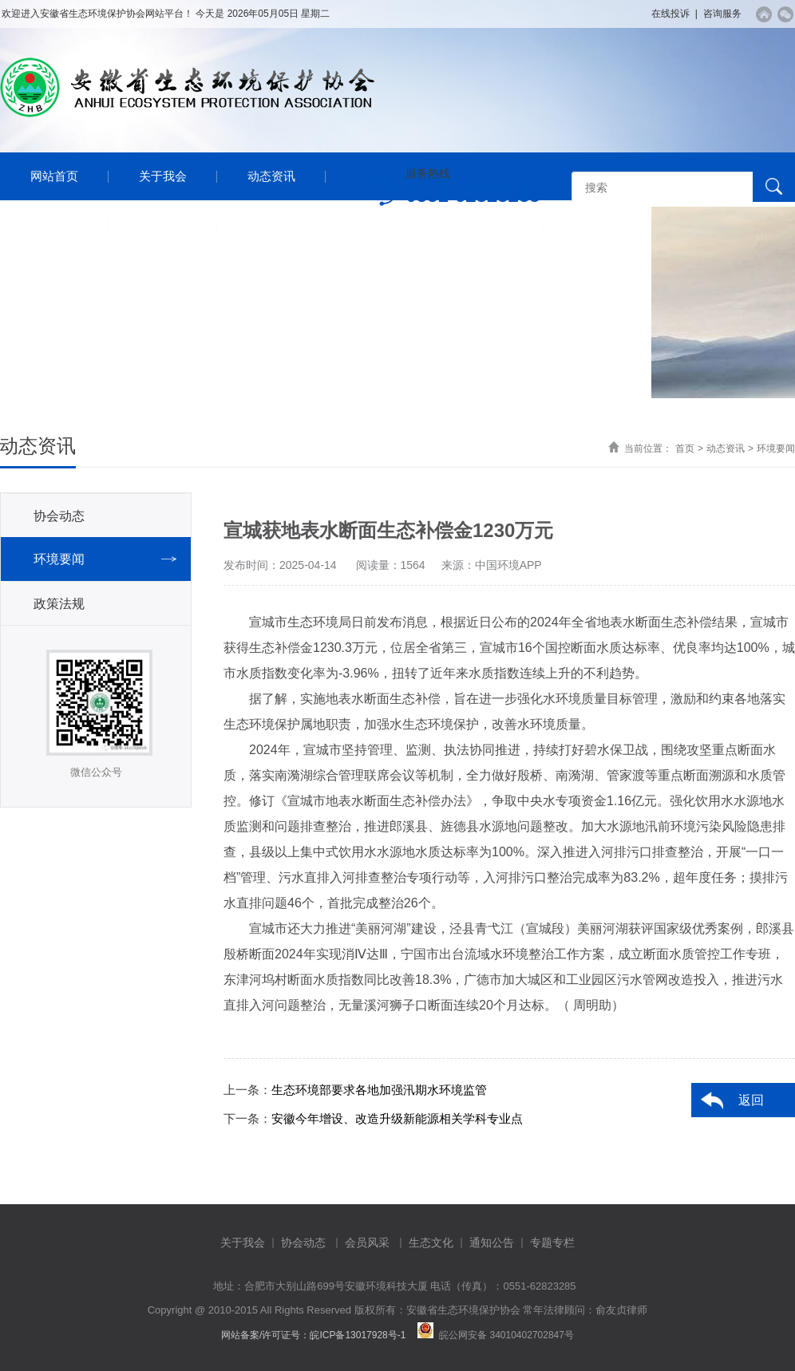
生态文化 (431, 1242)
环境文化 (163, 224)
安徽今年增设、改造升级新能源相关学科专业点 (397, 1118)
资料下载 (488, 230)
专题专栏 (380, 230)
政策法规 (59, 603)
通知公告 (271, 224)
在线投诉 (670, 13)
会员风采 (54, 224)
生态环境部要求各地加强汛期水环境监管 (379, 1089)
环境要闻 (776, 448)
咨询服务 (722, 13)
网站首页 (54, 176)
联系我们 (597, 230)
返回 (751, 1100)
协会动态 (59, 516)
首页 (684, 448)
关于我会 (163, 176)
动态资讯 (271, 176)
